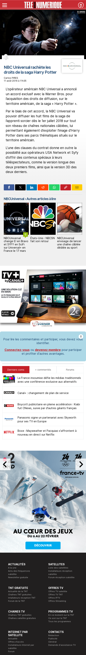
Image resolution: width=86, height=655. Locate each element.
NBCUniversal (14, 199)
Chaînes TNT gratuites (19, 533)
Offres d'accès (16, 580)
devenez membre (48, 288)
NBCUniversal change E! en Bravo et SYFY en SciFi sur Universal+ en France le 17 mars (16, 244)
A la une (12, 506)
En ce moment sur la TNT (61, 553)
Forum (11, 590)
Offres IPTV (54, 536)
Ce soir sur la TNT (57, 557)
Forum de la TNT (16, 539)
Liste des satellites (58, 506)
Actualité (12, 577)
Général (52, 580)
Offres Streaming (57, 539)
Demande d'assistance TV (62, 583)
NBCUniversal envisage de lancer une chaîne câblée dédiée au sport (69, 242)
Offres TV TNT (55, 533)
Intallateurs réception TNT (21, 536)
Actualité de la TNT (18, 530)
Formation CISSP (37, 607)
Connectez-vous (17, 288)
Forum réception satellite (61, 516)
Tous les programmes (59, 560)
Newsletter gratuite (18, 516)
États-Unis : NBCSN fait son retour (42, 239)
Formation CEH (36, 604)
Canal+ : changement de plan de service (43, 331)
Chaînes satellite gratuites (22, 557)
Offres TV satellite (57, 530)
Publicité (52, 577)
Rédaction (53, 574)
